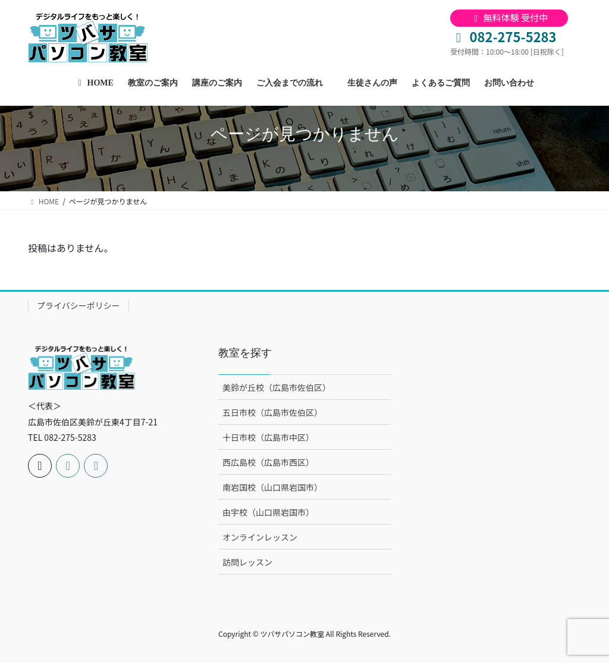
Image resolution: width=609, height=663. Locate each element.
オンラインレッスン (259, 537)
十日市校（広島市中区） (268, 437)
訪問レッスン (247, 562)
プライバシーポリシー (78, 305)
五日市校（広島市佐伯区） (272, 412)
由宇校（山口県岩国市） (268, 512)
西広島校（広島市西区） (268, 462)
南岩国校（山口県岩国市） (272, 487)
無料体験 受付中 (509, 17)
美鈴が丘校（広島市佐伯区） (276, 387)
